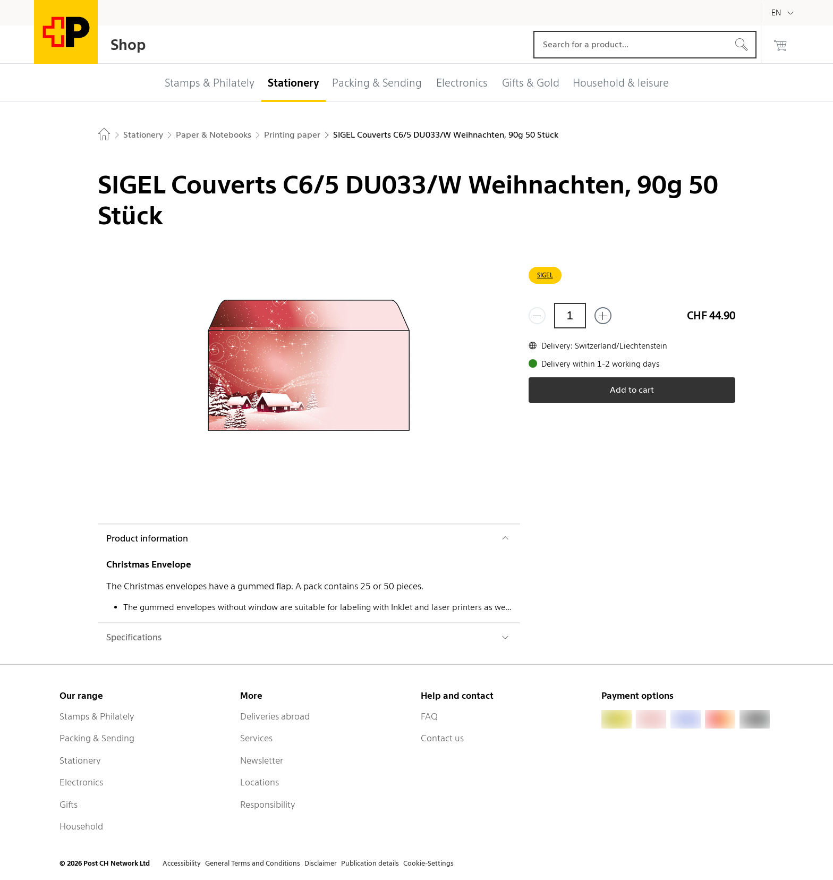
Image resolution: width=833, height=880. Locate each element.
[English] (784, 13)
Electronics (81, 782)
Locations (259, 782)
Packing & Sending (97, 738)
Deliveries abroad (275, 716)
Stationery (80, 760)
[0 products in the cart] (780, 45)
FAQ (429, 716)
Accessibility (182, 863)
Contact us (442, 738)
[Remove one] (537, 315)
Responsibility (267, 804)
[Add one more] (602, 315)
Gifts (69, 804)
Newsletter (261, 760)
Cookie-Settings (428, 863)
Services (256, 738)
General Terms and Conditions (252, 863)
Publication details (370, 863)
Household (81, 826)
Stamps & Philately (97, 716)
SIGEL (545, 275)
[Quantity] (570, 315)
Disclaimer (320, 863)
